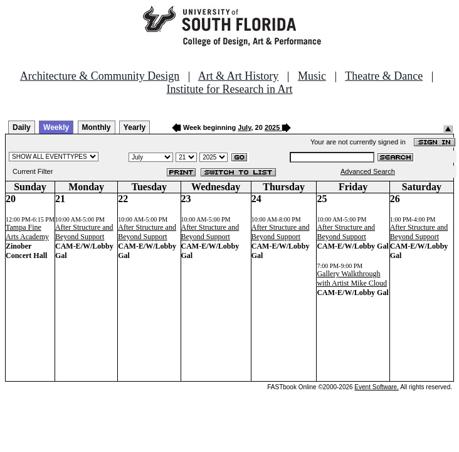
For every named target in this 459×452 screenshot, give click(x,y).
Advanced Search (367, 171)
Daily (22, 127)
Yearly (134, 127)
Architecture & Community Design (99, 76)
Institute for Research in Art (230, 89)
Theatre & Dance (384, 76)
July (244, 127)
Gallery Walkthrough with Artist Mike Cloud (352, 278)
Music (312, 76)
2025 (272, 127)
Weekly (56, 127)
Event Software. (376, 387)
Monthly (96, 127)
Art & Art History (238, 76)
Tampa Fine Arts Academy (27, 232)
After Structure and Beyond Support (84, 232)
